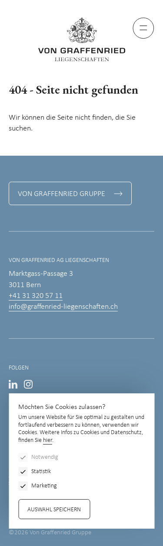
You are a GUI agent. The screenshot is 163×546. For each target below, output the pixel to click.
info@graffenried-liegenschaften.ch (63, 307)
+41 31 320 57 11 (36, 296)
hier (47, 440)
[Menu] (143, 28)
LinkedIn (13, 384)
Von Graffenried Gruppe (61, 194)
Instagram (28, 384)
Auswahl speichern (54, 510)
